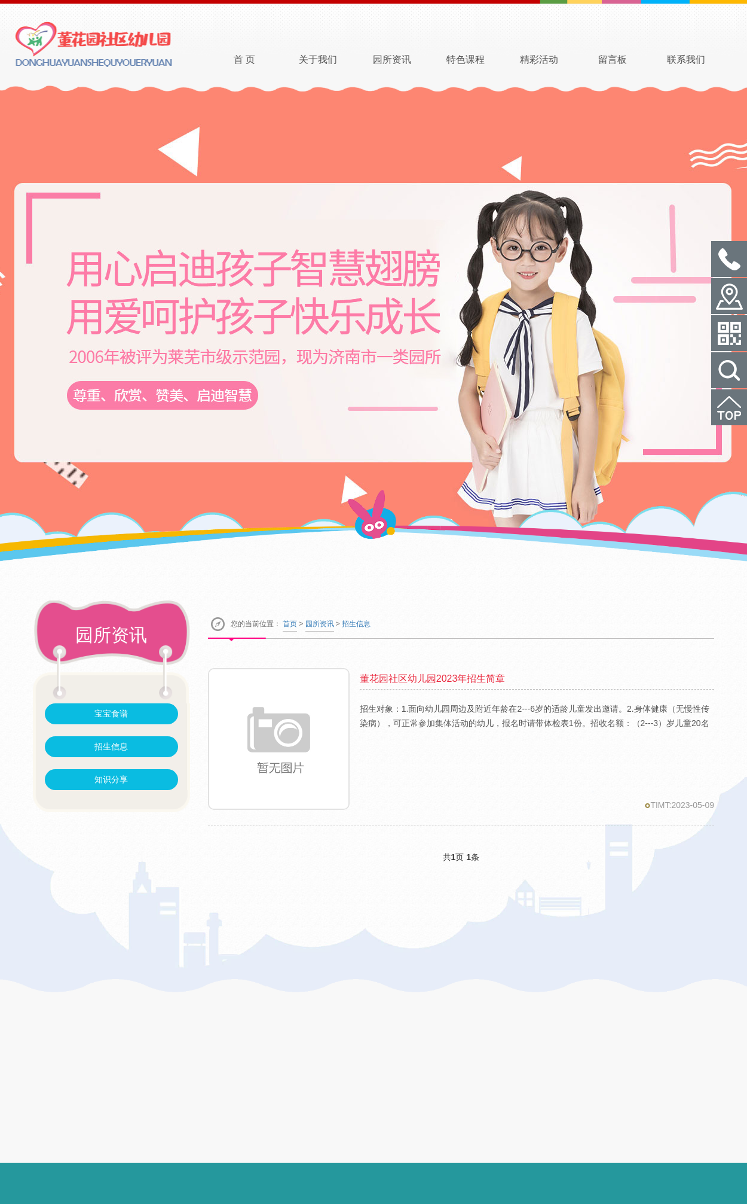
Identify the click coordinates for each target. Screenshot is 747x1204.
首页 (290, 624)
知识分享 (111, 779)
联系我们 (703, 59)
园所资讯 (408, 59)
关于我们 (335, 59)
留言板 (629, 59)
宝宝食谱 (111, 713)
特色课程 (482, 59)
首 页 (261, 59)
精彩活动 (556, 59)
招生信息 (111, 746)
